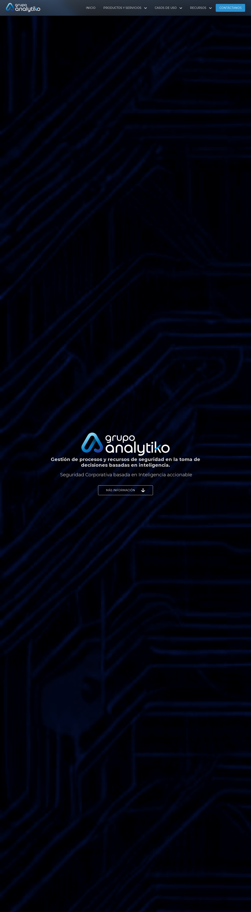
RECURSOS (201, 8)
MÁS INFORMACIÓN (125, 490)
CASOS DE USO (168, 8)
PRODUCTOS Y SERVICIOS (125, 8)
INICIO (90, 8)
